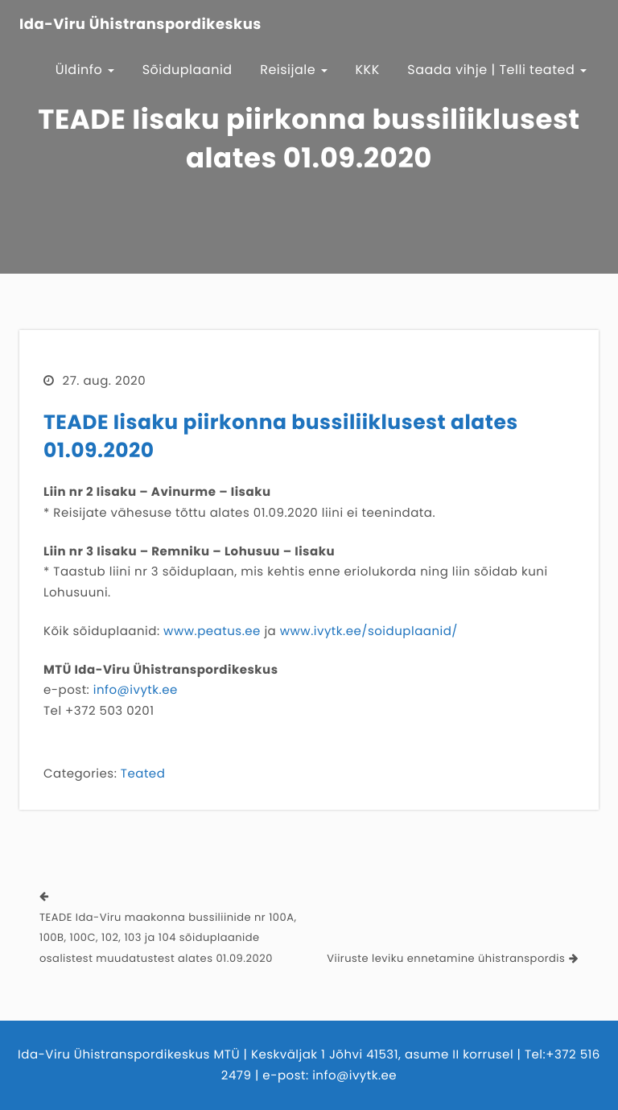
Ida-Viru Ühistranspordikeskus (140, 25)
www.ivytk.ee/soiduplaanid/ (369, 631)
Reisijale (294, 69)
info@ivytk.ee (135, 690)
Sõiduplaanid (187, 69)
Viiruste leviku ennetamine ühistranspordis (446, 958)
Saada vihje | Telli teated (497, 69)
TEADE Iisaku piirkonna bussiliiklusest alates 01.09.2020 (280, 436)
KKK (368, 69)
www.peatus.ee (212, 631)
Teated (143, 773)
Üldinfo (85, 69)
